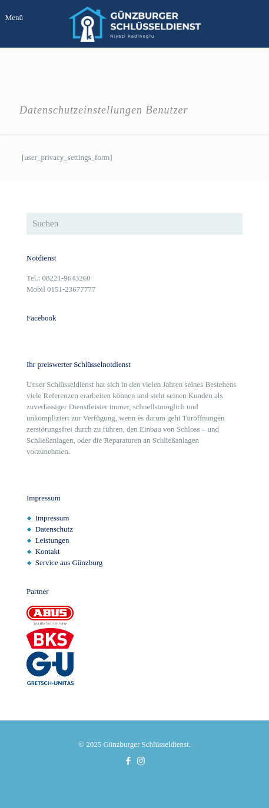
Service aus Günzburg (69, 562)
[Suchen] (134, 224)
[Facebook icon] (128, 761)
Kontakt (47, 551)
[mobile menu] (16, 18)
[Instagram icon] (141, 761)
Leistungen (52, 540)
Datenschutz (54, 529)
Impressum (52, 517)
